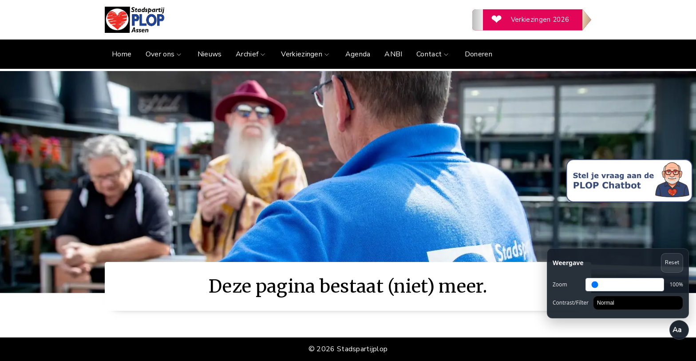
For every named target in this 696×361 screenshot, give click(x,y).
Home (121, 54)
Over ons (164, 54)
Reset (672, 262)
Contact (433, 54)
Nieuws (210, 54)
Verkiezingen (306, 54)
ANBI (393, 54)
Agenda (358, 54)
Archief (251, 54)
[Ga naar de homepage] (226, 20)
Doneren (478, 54)
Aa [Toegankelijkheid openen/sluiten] (677, 330)
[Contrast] (638, 303)
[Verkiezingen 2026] (531, 20)
